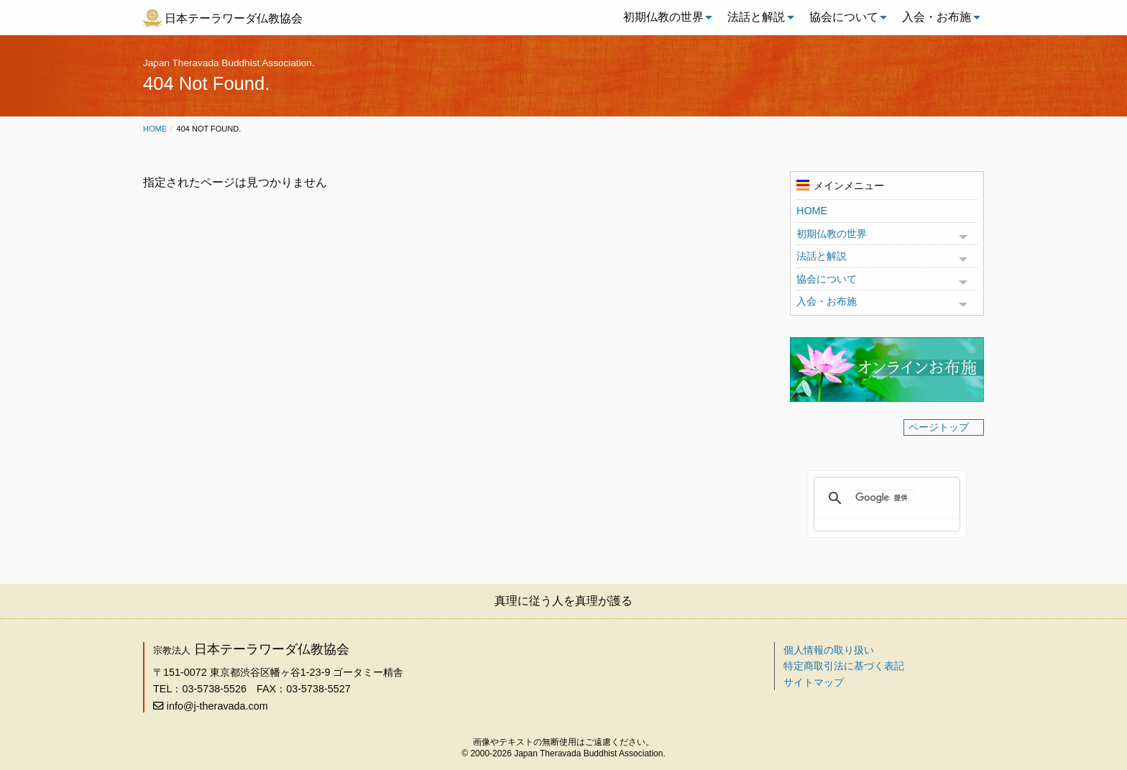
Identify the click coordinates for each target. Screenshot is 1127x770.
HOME (811, 210)
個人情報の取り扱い (828, 650)
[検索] (884, 498)
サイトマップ (813, 682)
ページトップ (938, 427)
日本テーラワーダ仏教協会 (234, 18)
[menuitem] (664, 17)
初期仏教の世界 (663, 17)
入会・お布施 (936, 17)
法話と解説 (756, 17)
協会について (843, 17)
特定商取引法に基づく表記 (843, 666)
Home (155, 128)
